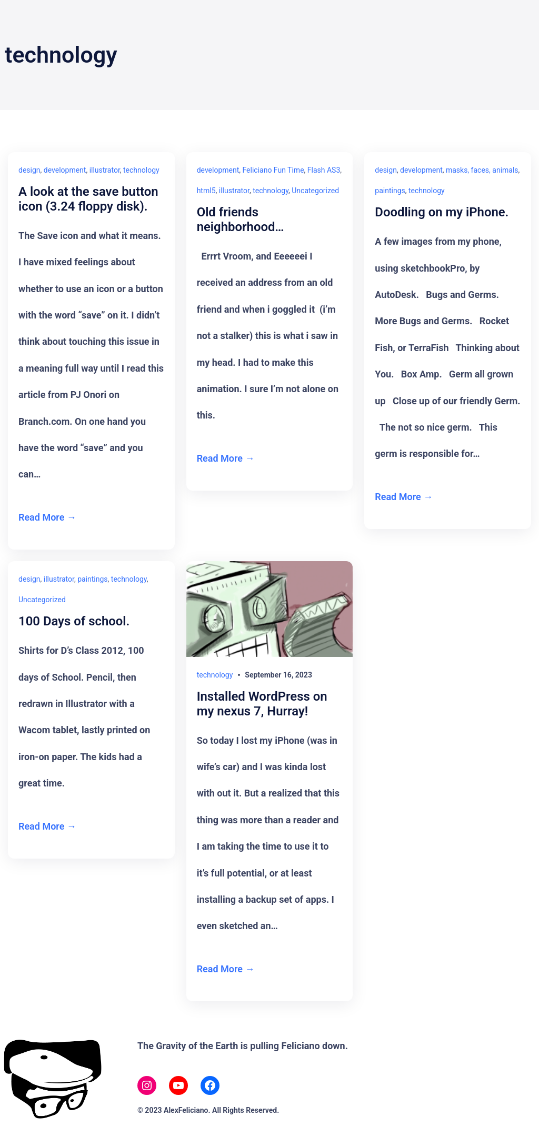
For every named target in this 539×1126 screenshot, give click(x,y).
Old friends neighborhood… (241, 219)
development (65, 170)
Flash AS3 (323, 170)
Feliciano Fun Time (273, 170)
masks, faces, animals (482, 170)
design (29, 170)
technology (141, 170)
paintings (390, 190)
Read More (41, 517)
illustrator (104, 170)
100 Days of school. (74, 622)
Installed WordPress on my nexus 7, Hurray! (262, 704)
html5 (206, 190)
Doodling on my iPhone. (442, 212)
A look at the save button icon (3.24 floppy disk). (88, 199)
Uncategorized (315, 190)
